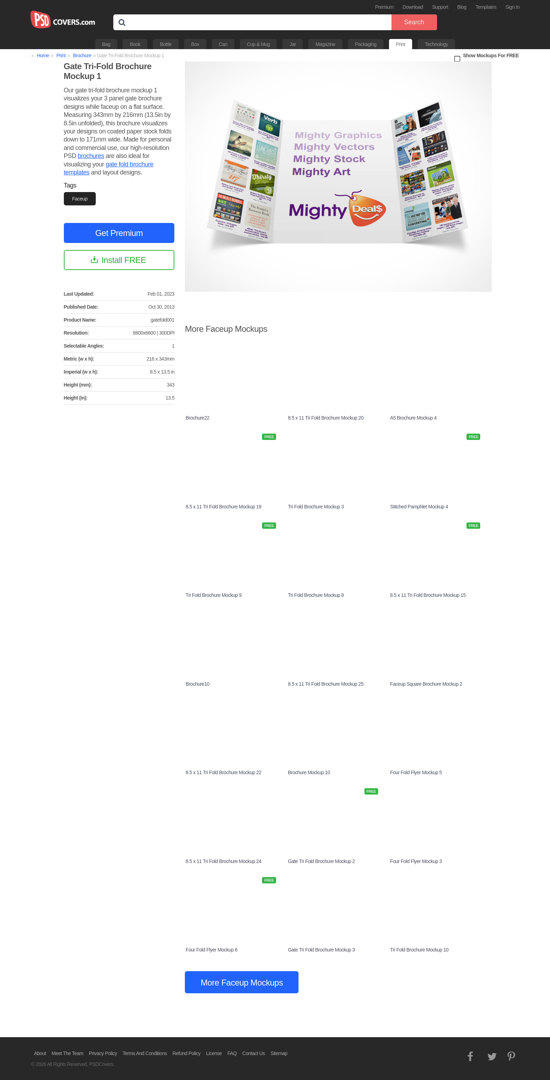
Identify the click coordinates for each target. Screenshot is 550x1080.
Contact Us (253, 1053)
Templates (486, 7)
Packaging (365, 44)
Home (43, 55)
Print (400, 44)
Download (413, 7)
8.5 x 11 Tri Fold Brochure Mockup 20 (325, 418)
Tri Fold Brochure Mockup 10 (419, 950)
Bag (106, 44)
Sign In (512, 7)
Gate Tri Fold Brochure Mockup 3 (321, 950)
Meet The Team (67, 1053)
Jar (292, 44)
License (214, 1053)
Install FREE (123, 260)
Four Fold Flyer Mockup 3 (416, 861)
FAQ (232, 1053)
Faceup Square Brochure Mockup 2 (426, 684)
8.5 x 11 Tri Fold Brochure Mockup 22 (223, 772)
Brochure (82, 55)
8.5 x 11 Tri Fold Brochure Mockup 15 (427, 595)
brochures (91, 155)
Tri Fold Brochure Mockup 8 (316, 595)
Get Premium (119, 233)
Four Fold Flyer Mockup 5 (416, 772)
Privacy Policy (103, 1053)
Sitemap (278, 1053)
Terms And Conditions (145, 1053)
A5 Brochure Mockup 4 (413, 418)
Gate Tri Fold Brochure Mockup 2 (321, 861)
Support (440, 7)
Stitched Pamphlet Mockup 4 (419, 506)
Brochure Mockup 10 (309, 772)
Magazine (325, 44)
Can (223, 44)
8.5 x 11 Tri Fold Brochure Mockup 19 (223, 506)
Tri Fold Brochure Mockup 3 (316, 506)
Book (135, 44)
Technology (436, 44)
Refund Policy (187, 1053)
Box (195, 44)
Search (414, 22)
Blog (462, 7)
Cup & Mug (258, 44)
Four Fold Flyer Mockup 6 (211, 950)
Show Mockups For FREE (491, 55)
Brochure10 (197, 684)
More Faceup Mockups (242, 982)
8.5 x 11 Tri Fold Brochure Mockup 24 (223, 861)
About (40, 1053)
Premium (384, 7)
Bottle (166, 44)
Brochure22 (197, 418)
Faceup (80, 199)
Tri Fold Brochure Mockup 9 (213, 595)
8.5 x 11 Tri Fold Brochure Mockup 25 (325, 684)
